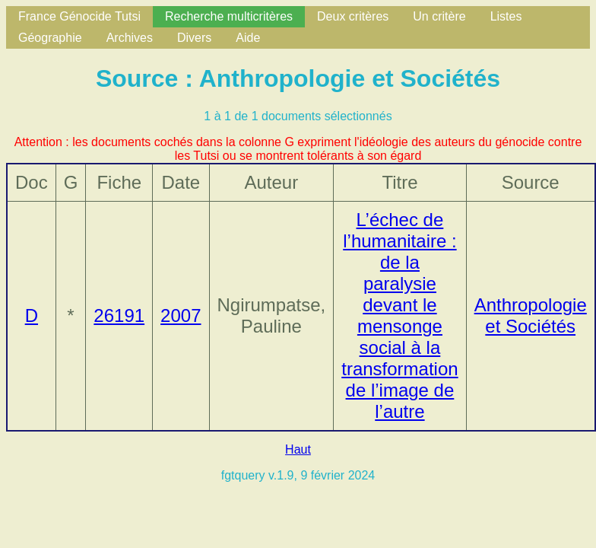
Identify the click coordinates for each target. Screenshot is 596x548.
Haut (298, 449)
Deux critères (352, 16)
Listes (506, 16)
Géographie (50, 37)
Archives (129, 37)
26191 (119, 315)
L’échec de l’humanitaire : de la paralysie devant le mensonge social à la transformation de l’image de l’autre (399, 315)
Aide (248, 37)
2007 (180, 315)
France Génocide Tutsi (79, 16)
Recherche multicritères (229, 16)
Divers (194, 37)
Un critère (439, 16)
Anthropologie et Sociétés (530, 315)
